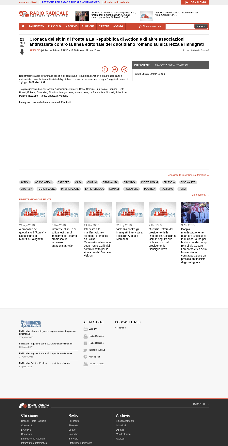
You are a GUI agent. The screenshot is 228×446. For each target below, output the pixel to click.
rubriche (88, 26)
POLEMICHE (131, 189)
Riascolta (73, 425)
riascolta (55, 26)
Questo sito (27, 425)
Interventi (142, 65)
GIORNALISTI (188, 182)
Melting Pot (94, 356)
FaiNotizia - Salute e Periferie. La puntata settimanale (45, 363)
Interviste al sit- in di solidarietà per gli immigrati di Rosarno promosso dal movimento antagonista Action (64, 237)
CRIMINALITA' (110, 182)
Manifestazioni (123, 434)
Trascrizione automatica (171, 65)
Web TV (93, 329)
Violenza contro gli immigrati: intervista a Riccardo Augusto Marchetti (129, 234)
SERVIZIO (35, 50)
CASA (78, 182)
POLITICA (149, 189)
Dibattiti (120, 429)
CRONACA (130, 182)
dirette (104, 26)
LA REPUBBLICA (94, 189)
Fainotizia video (96, 363)
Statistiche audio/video (80, 443)
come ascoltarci (28, 2)
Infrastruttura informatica (34, 443)
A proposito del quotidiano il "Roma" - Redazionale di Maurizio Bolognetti (32, 234)
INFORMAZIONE (70, 189)
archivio (72, 26)
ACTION (25, 182)
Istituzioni (121, 425)
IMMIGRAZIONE (47, 189)
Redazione (26, 434)
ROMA (182, 189)
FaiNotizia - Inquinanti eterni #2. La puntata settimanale (46, 343)
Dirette (72, 429)
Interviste (73, 438)
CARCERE (64, 182)
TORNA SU (199, 404)
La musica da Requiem (33, 438)
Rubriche (121, 328)
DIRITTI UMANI (149, 182)
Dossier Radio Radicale (33, 421)
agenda (118, 26)
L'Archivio (26, 429)
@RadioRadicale (97, 350)
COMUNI (92, 182)
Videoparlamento (125, 421)
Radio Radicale (96, 336)
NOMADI (114, 189)
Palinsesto (74, 421)
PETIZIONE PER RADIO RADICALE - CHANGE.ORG (71, 2)
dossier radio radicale (116, 2)
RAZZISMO (167, 189)
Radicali (120, 438)
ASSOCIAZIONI (43, 182)
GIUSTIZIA (26, 189)
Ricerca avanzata (152, 26)
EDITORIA (169, 182)
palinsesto (36, 26)
